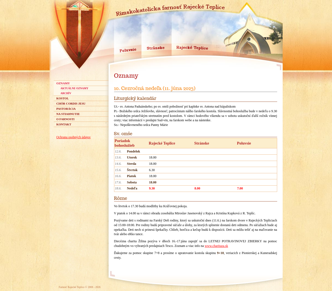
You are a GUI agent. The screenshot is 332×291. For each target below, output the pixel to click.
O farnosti (65, 119)
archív (66, 93)
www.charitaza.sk (216, 246)
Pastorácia (66, 108)
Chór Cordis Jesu (71, 103)
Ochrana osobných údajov (73, 137)
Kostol (62, 98)
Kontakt (63, 124)
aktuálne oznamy (75, 88)
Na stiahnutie (68, 114)
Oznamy (63, 83)
